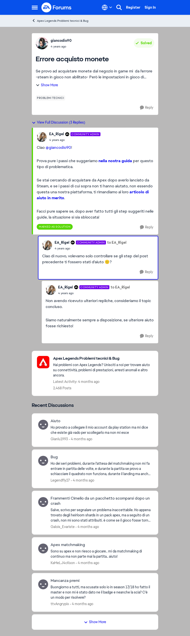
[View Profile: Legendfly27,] (43, 461)
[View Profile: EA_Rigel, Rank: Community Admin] (42, 137)
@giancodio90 (58, 147)
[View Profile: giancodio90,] (42, 43)
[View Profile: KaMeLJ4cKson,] (43, 548)
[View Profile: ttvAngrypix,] (43, 584)
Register (133, 7)
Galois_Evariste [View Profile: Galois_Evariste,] (63, 527)
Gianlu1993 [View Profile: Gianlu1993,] (59, 439)
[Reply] (146, 107)
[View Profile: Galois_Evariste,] (43, 502)
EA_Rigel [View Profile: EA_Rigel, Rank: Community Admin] (56, 134)
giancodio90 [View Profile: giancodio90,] (61, 40)
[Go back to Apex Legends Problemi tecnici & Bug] (103, 358)
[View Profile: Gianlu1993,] (43, 425)
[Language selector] (107, 7)
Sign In (150, 7)
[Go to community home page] (56, 7)
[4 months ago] (80, 439)
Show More (47, 85)
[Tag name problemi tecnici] (50, 98)
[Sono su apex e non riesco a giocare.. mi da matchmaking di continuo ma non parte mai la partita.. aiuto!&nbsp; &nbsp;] (101, 553)
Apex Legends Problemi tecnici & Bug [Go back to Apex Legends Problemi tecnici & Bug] (60, 21)
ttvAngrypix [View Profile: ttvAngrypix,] (60, 604)
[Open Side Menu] (34, 7)
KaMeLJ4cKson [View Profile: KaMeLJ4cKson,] (63, 562)
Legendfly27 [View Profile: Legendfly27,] (60, 480)
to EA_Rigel (117, 242)
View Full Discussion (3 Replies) (58, 122)
